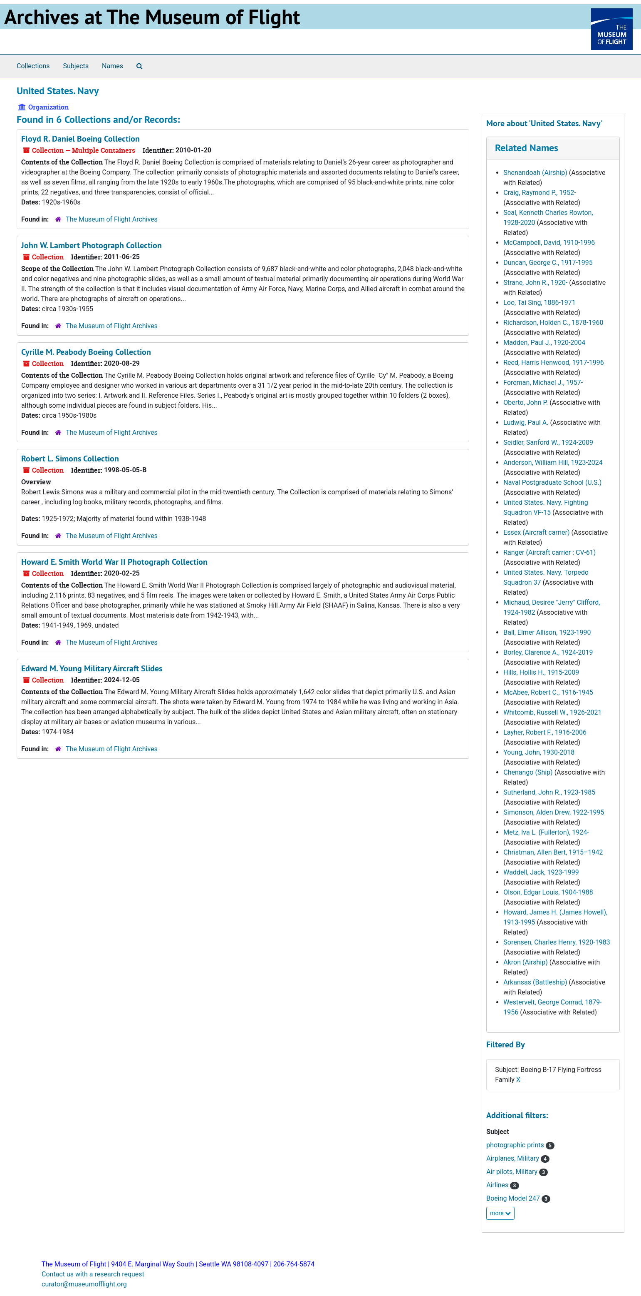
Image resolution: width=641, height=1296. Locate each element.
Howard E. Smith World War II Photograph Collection (114, 561)
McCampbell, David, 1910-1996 (549, 243)
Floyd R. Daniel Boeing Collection (80, 138)
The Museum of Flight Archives (112, 219)
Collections (33, 66)
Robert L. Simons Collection (70, 458)
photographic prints (516, 1145)
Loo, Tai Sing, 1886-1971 (539, 303)
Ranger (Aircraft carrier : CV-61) (549, 552)
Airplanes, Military (513, 1158)
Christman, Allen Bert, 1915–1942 (553, 852)
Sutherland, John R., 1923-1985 (549, 792)
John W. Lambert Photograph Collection (91, 245)
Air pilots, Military (512, 1172)
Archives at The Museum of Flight (152, 16)
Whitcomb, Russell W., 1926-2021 (552, 712)
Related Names (526, 147)
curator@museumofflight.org (84, 1284)
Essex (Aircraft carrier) (536, 532)
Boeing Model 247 (514, 1198)
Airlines (498, 1185)
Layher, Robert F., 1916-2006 (545, 732)
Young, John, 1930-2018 (538, 752)
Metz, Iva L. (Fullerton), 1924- (546, 832)
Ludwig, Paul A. (525, 422)
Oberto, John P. (525, 402)
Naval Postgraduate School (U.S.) (552, 482)
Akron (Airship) (525, 962)
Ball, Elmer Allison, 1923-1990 (547, 632)
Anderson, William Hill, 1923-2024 (553, 462)
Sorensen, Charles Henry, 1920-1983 (556, 942)
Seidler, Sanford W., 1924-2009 (548, 442)
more (500, 1213)
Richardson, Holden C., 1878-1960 (553, 322)
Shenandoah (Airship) (535, 173)
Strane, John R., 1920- (535, 283)
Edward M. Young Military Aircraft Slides (91, 668)
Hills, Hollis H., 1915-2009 (541, 672)
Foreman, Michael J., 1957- (543, 382)
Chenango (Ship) (527, 772)
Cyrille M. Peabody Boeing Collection (86, 351)
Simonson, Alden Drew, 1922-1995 (553, 812)
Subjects (76, 66)
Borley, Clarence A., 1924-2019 (548, 652)
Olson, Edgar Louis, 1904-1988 (548, 892)
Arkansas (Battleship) (535, 982)
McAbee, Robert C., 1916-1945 (548, 692)
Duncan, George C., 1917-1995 (548, 263)
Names (112, 66)
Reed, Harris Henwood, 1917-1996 (553, 362)
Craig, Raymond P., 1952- (539, 193)
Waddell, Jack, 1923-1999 (541, 872)
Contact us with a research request (93, 1274)
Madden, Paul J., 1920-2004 (544, 342)
